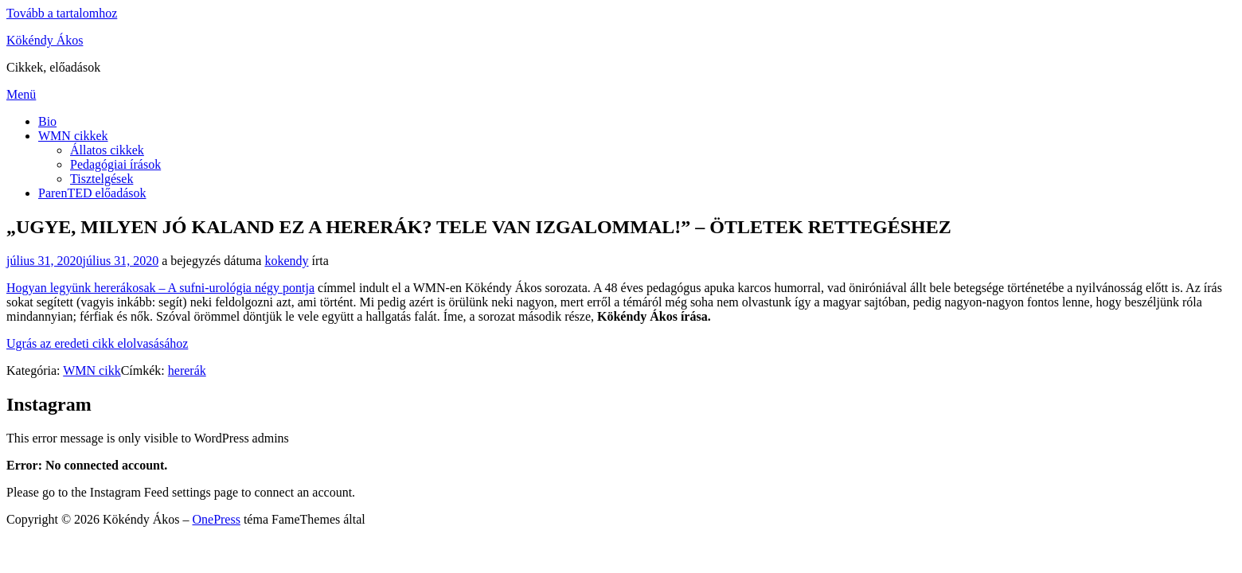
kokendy (286, 260)
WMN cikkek (73, 135)
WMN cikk (91, 370)
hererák (187, 370)
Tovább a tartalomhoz (61, 13)
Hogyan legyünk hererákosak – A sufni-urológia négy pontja (160, 287)
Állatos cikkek (107, 150)
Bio (47, 121)
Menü (21, 94)
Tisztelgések (101, 178)
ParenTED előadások (92, 193)
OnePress (216, 519)
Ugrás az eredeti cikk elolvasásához (97, 343)
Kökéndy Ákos (44, 40)
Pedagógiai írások (115, 164)
